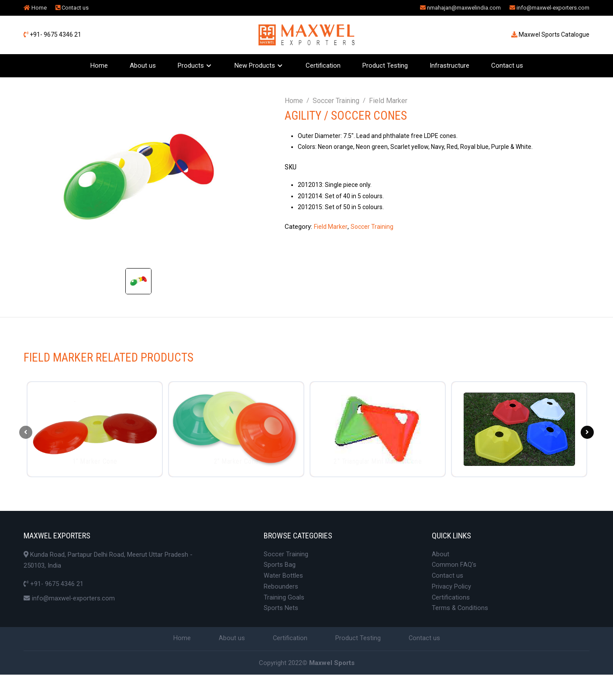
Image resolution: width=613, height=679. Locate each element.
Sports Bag (280, 567)
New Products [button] (254, 65)
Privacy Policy (451, 589)
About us (143, 65)
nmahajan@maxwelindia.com (460, 7)
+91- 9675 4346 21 (52, 34)
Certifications (451, 601)
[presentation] (25, 433)
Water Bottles (283, 578)
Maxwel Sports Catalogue (550, 34)
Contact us (72, 7)
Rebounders (281, 589)
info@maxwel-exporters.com (549, 7)
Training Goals (284, 601)
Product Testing (385, 65)
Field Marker (388, 101)
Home (35, 7)
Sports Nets (281, 612)
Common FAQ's (454, 567)
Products (191, 65)
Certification (323, 65)
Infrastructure (449, 65)
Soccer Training (336, 101)
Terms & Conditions (460, 612)
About (440, 556)
